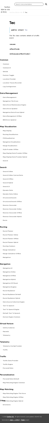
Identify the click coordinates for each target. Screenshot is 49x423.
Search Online (8, 171)
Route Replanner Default (12, 294)
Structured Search (9, 198)
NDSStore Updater (9, 120)
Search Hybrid (8, 183)
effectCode (15, 49)
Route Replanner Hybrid (11, 298)
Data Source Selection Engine (14, 302)
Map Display (7, 130)
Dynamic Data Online (10, 194)
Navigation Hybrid (9, 279)
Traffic (5, 350)
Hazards (6, 331)
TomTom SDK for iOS (16, 12)
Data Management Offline (12, 116)
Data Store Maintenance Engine (14, 105)
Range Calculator (9, 250)
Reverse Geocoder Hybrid (12, 216)
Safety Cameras (9, 328)
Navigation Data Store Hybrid (13, 112)
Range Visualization (10, 146)
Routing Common (9, 246)
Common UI (7, 68)
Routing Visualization (10, 134)
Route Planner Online (10, 235)
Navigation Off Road (10, 283)
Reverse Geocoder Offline (12, 213)
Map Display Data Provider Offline (15, 153)
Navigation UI (7, 268)
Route (5, 220)
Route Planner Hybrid (10, 242)
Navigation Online (9, 272)
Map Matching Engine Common (14, 382)
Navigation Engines (10, 287)
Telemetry (6, 335)
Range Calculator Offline (12, 253)
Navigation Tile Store (10, 101)
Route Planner (8, 231)
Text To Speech (8, 306)
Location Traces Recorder (12, 83)
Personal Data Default (11, 379)
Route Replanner (9, 291)
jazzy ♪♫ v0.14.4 (14, 420)
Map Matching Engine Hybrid (13, 401)
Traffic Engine (8, 364)
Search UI (6, 186)
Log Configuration (9, 86)
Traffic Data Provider (10, 360)
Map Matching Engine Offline (13, 397)
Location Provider (9, 79)
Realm (23, 420)
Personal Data (8, 368)
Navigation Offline (9, 275)
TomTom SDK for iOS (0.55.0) (7, 8)
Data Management (9, 97)
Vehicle (5, 71)
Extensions (6, 405)
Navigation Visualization (11, 142)
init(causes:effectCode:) (21, 54)
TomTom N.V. (10, 417)
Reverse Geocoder (10, 205)
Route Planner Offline (10, 238)
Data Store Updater (10, 108)
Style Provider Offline (10, 149)
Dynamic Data (8, 190)
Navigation (7, 257)
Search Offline (8, 179)
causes (13, 44)
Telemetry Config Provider (12, 346)
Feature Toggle (8, 75)
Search (5, 161)
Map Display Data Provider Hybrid (15, 157)
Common (6, 64)
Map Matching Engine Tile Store (14, 393)
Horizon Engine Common (11, 317)
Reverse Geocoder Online (12, 209)
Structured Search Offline (12, 201)
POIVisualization (9, 138)
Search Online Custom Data (13, 175)
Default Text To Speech (11, 313)
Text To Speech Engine (11, 309)
